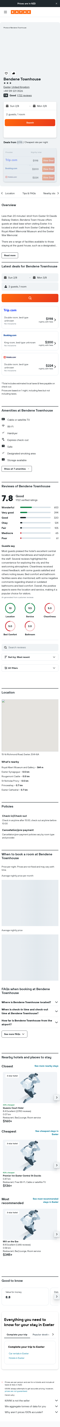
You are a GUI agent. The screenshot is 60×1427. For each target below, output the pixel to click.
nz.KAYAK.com (15, 1423)
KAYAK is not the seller (31, 1395)
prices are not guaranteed (16, 1386)
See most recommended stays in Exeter (45, 1195)
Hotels (28, 1423)
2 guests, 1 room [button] (15, 109)
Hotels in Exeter (16, 1352)
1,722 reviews (24, 90)
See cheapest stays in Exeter (46, 1127)
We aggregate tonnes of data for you (31, 1401)
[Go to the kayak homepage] (21, 12)
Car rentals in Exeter (19, 1348)
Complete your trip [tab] (17, 1329)
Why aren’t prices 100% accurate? (31, 1407)
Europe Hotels (41, 1423)
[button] (56, 3)
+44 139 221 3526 (13, 85)
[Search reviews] (32, 642)
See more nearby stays (46, 1060)
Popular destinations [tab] (44, 1329)
